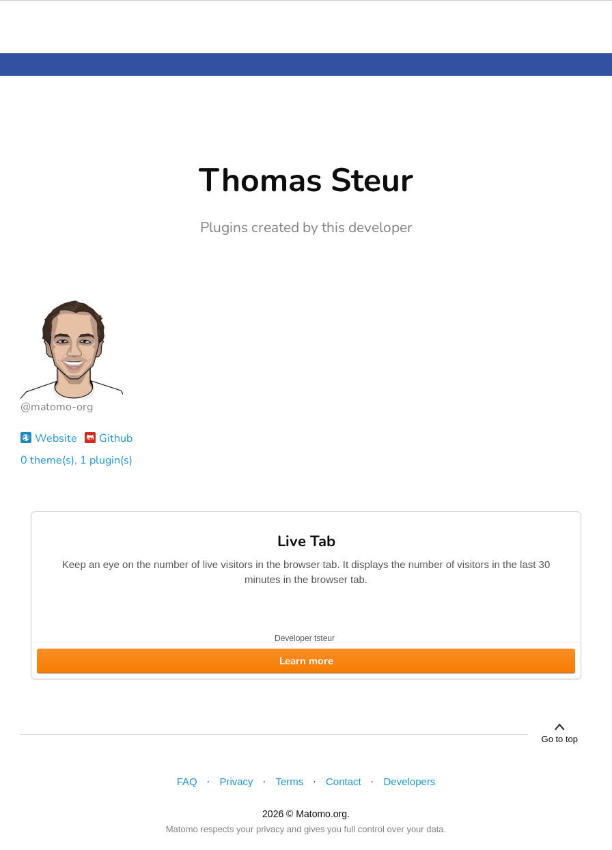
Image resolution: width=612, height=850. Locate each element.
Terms (289, 781)
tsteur (324, 638)
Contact (343, 781)
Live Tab (306, 541)
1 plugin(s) (106, 460)
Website (48, 438)
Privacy (236, 781)
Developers (410, 781)
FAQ (187, 781)
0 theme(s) (47, 460)
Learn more (306, 661)
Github (109, 438)
